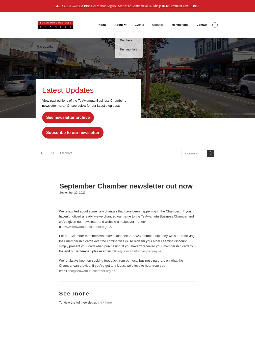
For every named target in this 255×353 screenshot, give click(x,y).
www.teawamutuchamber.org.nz (87, 227)
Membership (180, 24)
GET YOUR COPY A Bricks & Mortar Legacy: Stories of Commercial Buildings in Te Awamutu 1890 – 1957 (127, 6)
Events (139, 24)
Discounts (65, 153)
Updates (158, 24)
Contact (202, 24)
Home (102, 24)
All (52, 153)
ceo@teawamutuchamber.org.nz (91, 271)
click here (105, 302)
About (121, 24)
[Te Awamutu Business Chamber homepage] (55, 25)
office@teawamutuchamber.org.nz (136, 251)
